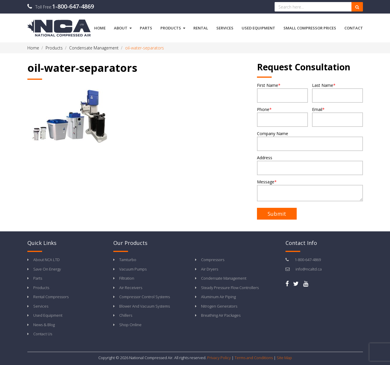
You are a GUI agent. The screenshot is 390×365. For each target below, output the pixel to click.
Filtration (126, 278)
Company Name (310, 141)
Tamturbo (127, 259)
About (123, 28)
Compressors (212, 259)
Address (310, 165)
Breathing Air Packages (220, 315)
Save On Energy (47, 269)
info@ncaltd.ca (309, 269)
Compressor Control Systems (144, 296)
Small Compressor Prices (309, 28)
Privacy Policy (219, 357)
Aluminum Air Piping (218, 296)
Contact (353, 28)
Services (224, 28)
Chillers (125, 315)
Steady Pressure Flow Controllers (230, 287)
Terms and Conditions (254, 357)
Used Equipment (258, 28)
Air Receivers (130, 287)
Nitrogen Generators (219, 306)
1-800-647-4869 (73, 6)
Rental (200, 28)
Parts (146, 28)
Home (100, 28)
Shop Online (130, 324)
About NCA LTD (46, 259)
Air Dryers (209, 269)
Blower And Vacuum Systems (144, 306)
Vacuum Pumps (133, 269)
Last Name (337, 92)
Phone (282, 117)
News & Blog (44, 324)
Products (172, 28)
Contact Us (42, 333)
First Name (282, 92)
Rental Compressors (51, 296)
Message (310, 190)
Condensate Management (223, 278)
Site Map (284, 357)
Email (337, 117)
